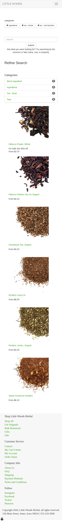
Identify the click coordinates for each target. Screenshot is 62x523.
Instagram (10, 492)
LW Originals (11, 424)
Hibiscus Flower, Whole (19, 144)
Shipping (9, 475)
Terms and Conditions (16, 482)
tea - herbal (27, 25)
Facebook (9, 496)
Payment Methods (14, 478)
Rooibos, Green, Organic (20, 345)
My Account (11, 453)
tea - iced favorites (46, 25)
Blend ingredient (14, 81)
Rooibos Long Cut (17, 295)
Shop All (9, 421)
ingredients (11, 25)
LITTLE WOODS (12, 3)
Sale (7, 435)
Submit (31, 45)
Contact (8, 446)
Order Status (11, 457)
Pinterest (9, 503)
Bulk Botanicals (13, 428)
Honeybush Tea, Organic (20, 245)
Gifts (7, 431)
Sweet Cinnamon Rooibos (21, 396)
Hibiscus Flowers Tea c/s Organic (24, 194)
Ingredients (12, 87)
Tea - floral (12, 93)
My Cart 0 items (13, 449)
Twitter (8, 500)
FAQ (7, 471)
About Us (9, 467)
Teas (9, 99)
